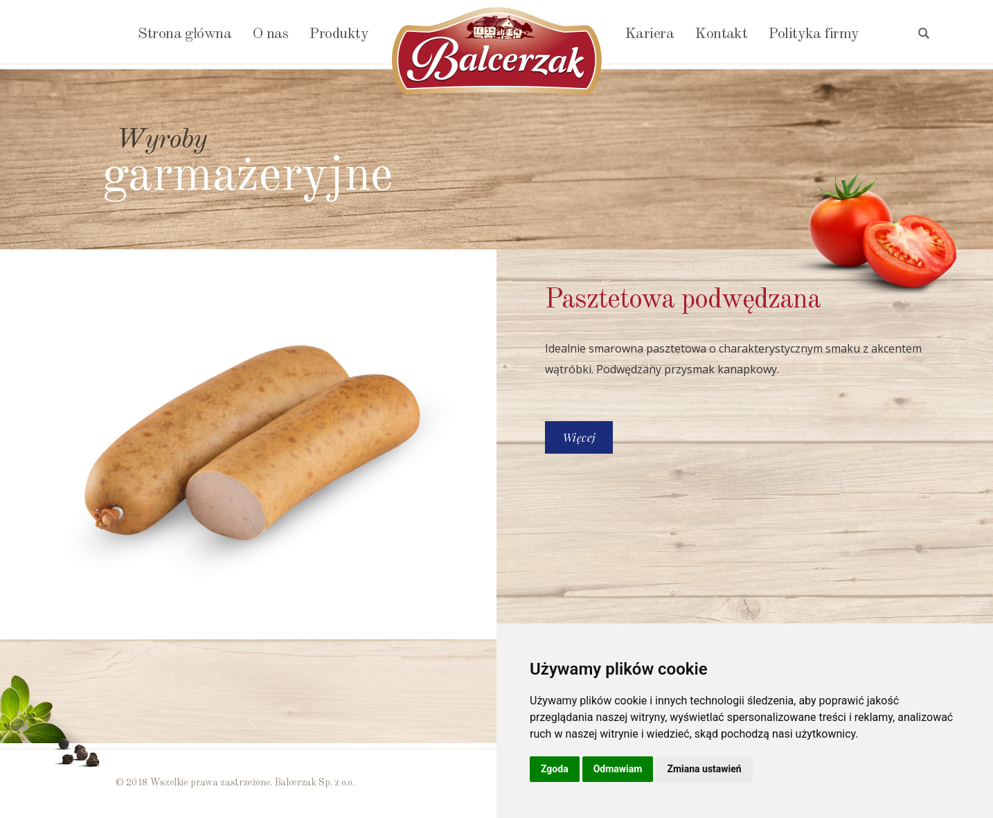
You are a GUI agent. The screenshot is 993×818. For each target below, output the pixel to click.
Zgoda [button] (555, 768)
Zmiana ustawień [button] (704, 768)
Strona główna (184, 34)
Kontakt (721, 34)
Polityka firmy (813, 34)
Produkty (338, 34)
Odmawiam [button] (618, 768)
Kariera (649, 34)
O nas (270, 34)
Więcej (579, 437)
